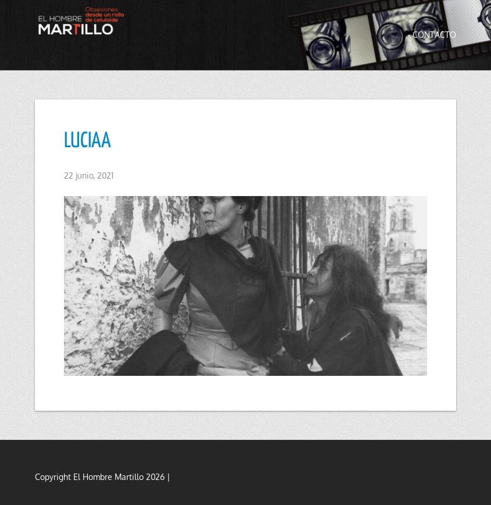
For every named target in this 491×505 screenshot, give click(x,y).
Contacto (434, 35)
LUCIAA (87, 141)
